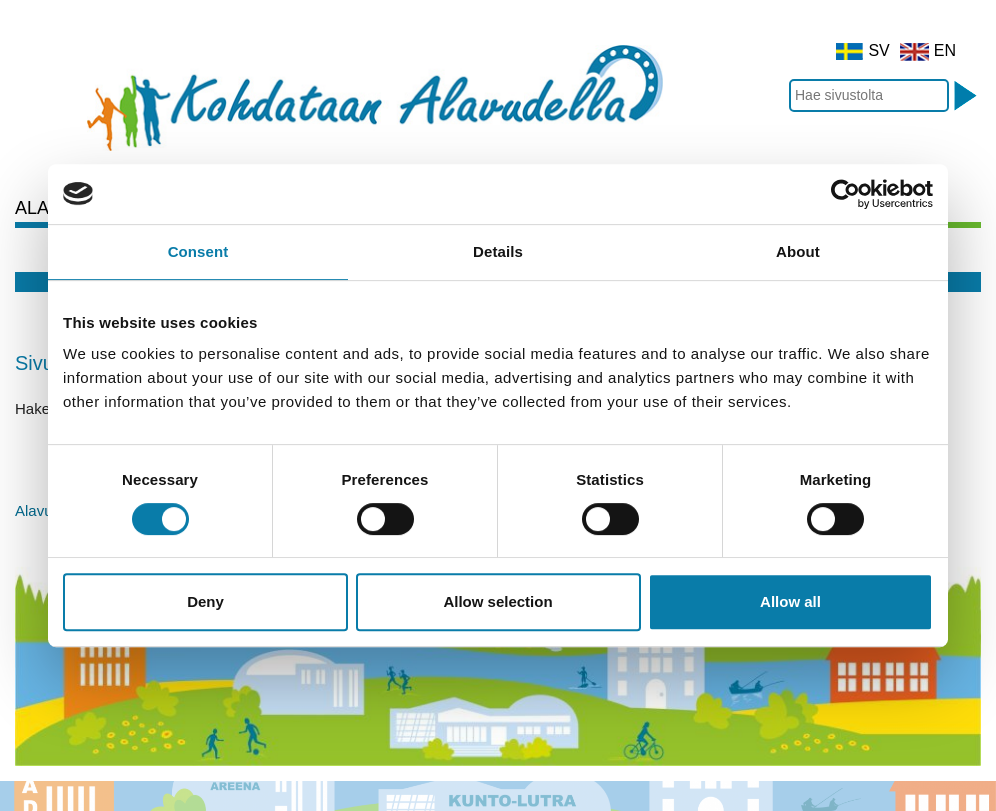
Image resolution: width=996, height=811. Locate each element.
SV (862, 50)
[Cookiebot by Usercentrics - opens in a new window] (845, 194)
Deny (205, 601)
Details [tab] (498, 251)
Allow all (790, 601)
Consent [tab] (198, 251)
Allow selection (497, 601)
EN (928, 50)
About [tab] (798, 251)
